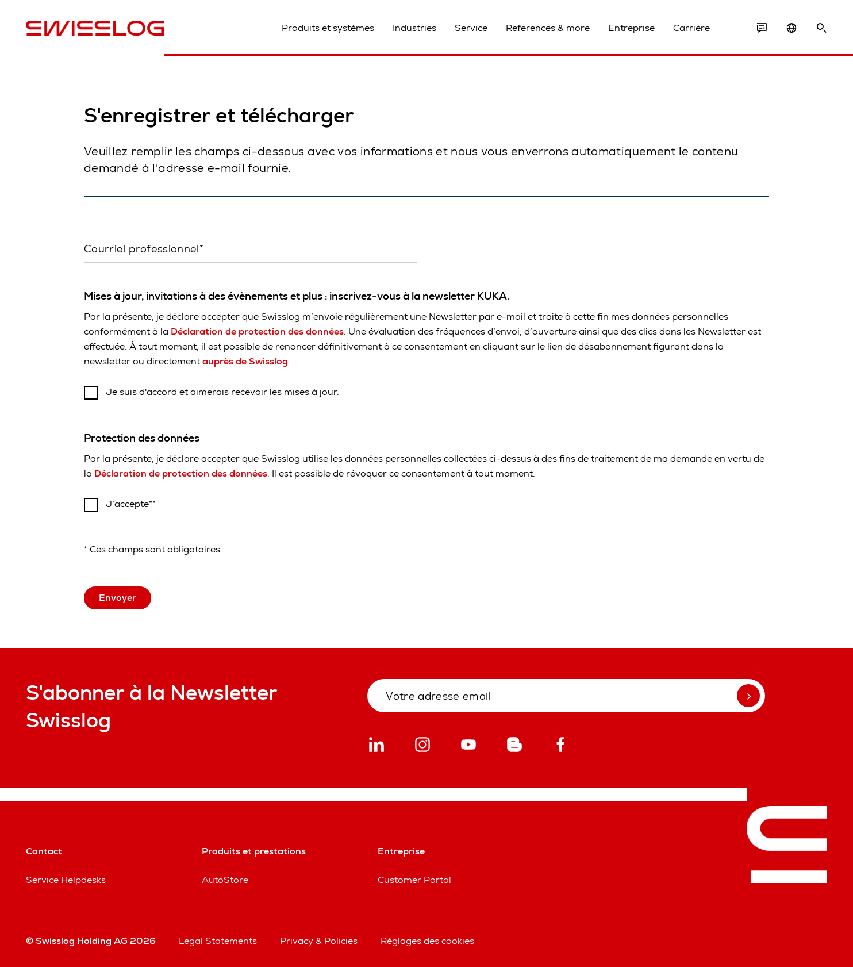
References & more (548, 28)
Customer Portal (414, 880)
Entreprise (631, 28)
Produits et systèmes (328, 28)
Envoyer (117, 598)
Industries (414, 28)
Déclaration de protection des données (257, 331)
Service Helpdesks (66, 880)
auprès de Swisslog (245, 361)
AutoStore (225, 880)
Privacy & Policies (319, 941)
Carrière (691, 28)
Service (471, 28)
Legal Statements (218, 941)
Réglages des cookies (427, 941)
